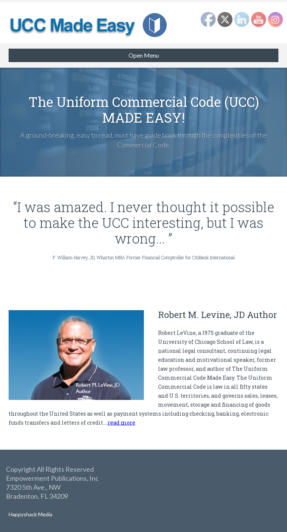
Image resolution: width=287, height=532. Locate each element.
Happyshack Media (30, 514)
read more (121, 422)
